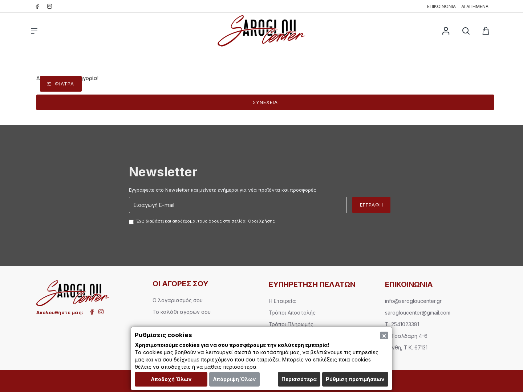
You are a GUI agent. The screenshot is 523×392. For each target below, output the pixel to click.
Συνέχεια (265, 102)
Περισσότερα (299, 379)
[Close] (384, 335)
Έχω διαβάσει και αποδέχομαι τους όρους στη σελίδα (202, 221)
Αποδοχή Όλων (171, 379)
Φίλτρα (64, 84)
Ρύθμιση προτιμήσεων (355, 379)
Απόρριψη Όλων (234, 379)
